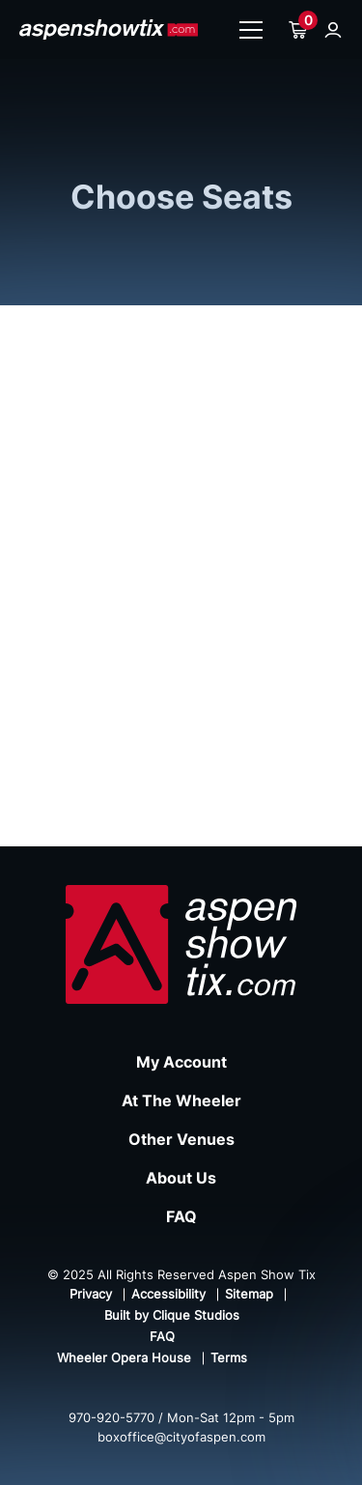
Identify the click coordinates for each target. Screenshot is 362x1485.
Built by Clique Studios (171, 1315)
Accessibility (168, 1293)
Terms (228, 1357)
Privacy (91, 1293)
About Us (181, 1177)
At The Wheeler (181, 1100)
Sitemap (249, 1293)
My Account (181, 1061)
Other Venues (181, 1139)
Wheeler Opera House (124, 1357)
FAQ (181, 1216)
